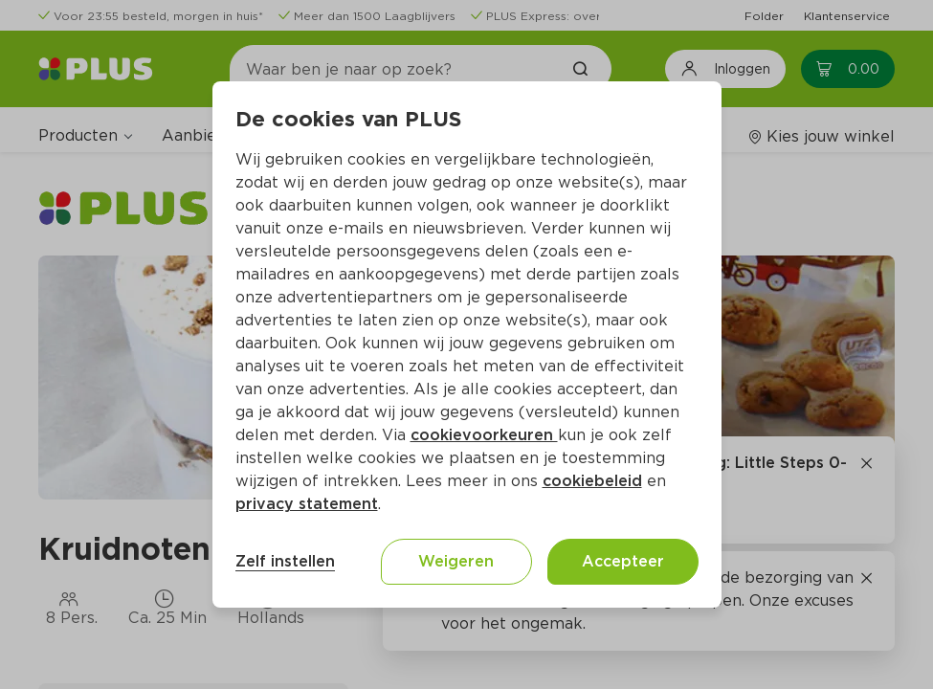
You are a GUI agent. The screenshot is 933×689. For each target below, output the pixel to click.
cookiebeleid (592, 481)
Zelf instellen (285, 561)
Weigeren (456, 561)
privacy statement (306, 504)
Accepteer (623, 561)
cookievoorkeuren (484, 435)
